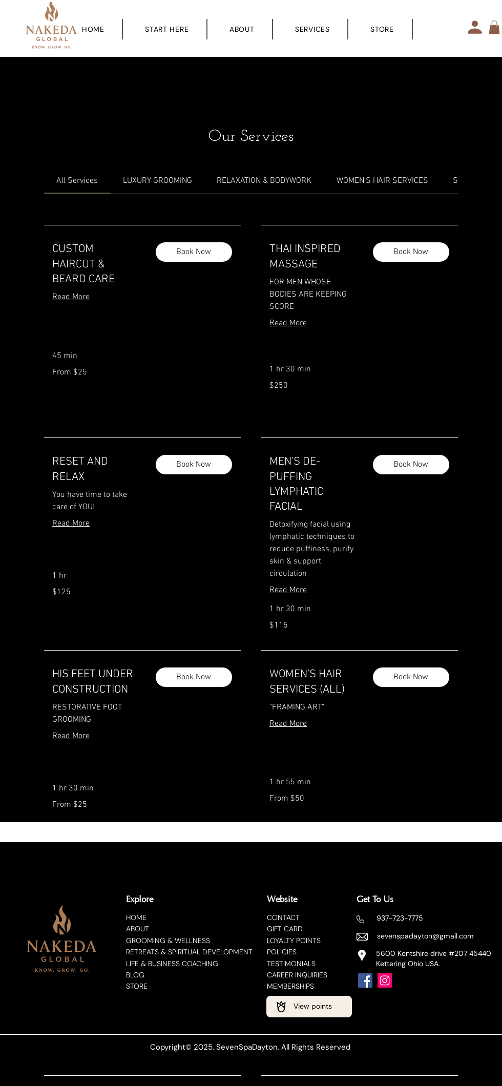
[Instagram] (385, 980)
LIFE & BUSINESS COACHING (172, 963)
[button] (312, 29)
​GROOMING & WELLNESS (168, 940)
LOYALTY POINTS (294, 940)
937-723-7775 (399, 918)
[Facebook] (365, 980)
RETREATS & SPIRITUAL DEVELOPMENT (189, 951)
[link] (77, 181)
